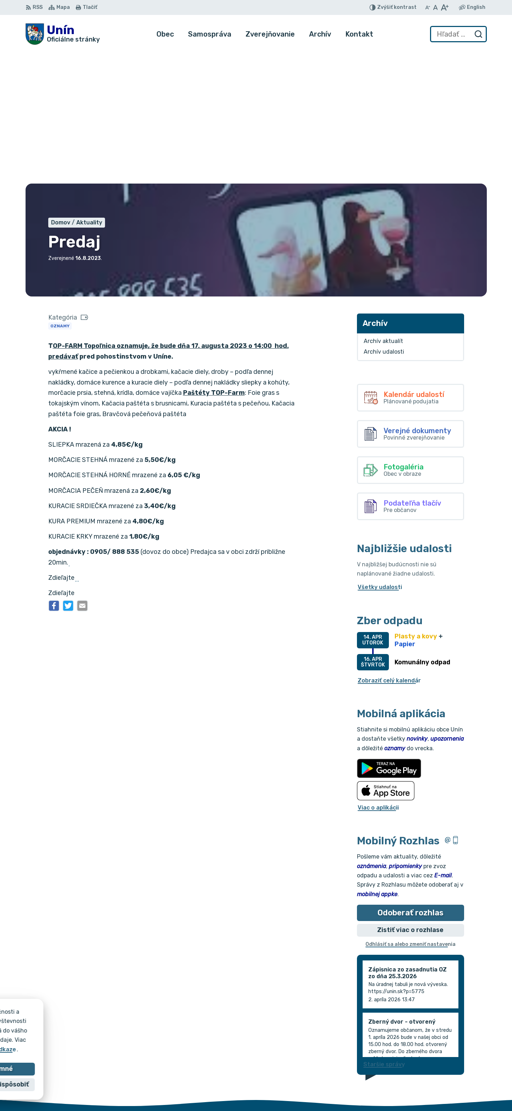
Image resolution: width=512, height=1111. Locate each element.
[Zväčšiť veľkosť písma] (444, 7)
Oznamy (60, 192)
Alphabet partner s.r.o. (131, 1023)
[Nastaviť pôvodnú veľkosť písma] (435, 7)
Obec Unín (86, 1030)
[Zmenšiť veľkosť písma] (427, 7)
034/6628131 (461, 1078)
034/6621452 (461, 1070)
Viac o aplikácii (378, 674)
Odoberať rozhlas (411, 779)
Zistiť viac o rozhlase (410, 797)
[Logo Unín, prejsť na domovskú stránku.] (63, 34)
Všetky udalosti (380, 454)
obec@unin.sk (461, 1086)
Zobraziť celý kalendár (389, 547)
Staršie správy (384, 931)
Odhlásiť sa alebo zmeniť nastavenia (410, 811)
